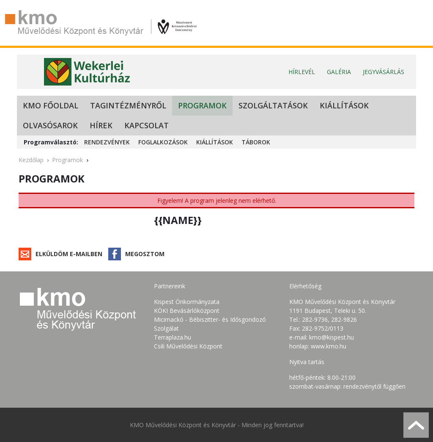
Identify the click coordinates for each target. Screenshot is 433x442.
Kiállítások (344, 105)
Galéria (339, 72)
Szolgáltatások (273, 105)
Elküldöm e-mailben (69, 254)
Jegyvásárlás (383, 72)
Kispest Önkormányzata (186, 302)
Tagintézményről (128, 105)
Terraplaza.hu (172, 337)
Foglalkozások (163, 142)
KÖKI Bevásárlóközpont (186, 311)
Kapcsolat (146, 125)
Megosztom (144, 254)
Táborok (255, 142)
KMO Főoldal (50, 105)
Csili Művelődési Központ (188, 346)
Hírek (101, 125)
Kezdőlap (31, 160)
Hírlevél (301, 72)
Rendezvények (107, 142)
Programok (202, 105)
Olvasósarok (50, 125)
